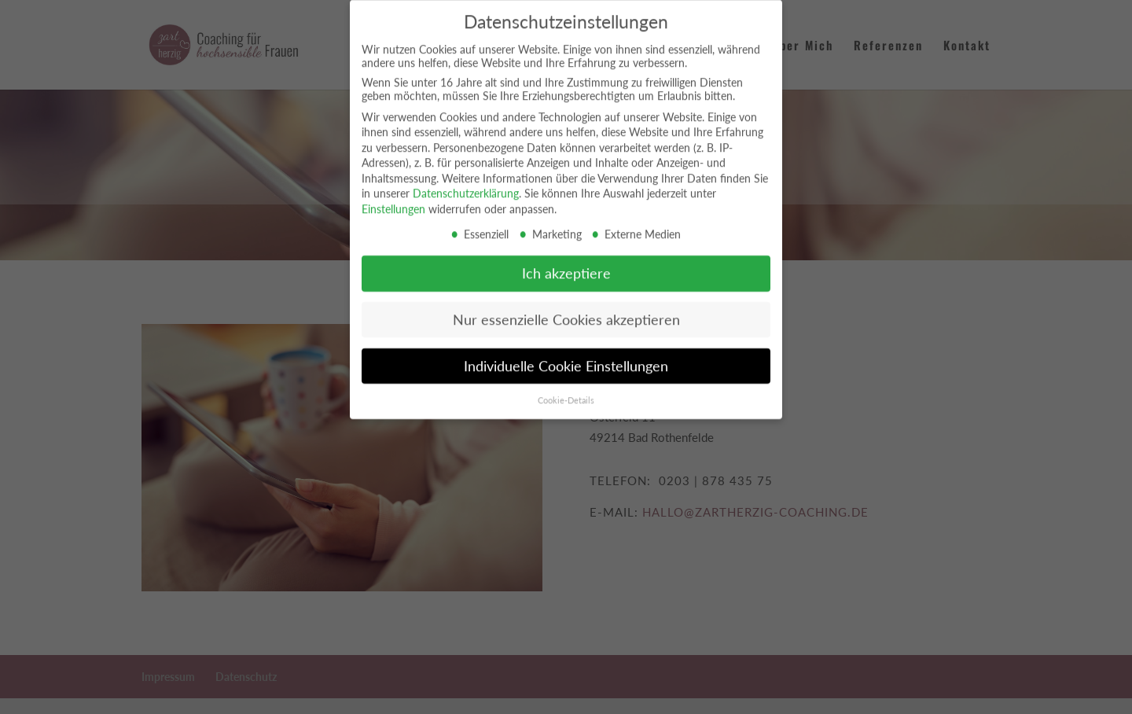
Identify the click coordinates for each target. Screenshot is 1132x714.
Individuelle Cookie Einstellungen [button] (566, 359)
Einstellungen (393, 201)
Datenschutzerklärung (466, 186)
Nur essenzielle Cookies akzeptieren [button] (566, 312)
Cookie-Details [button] (566, 393)
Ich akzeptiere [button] (566, 266)
